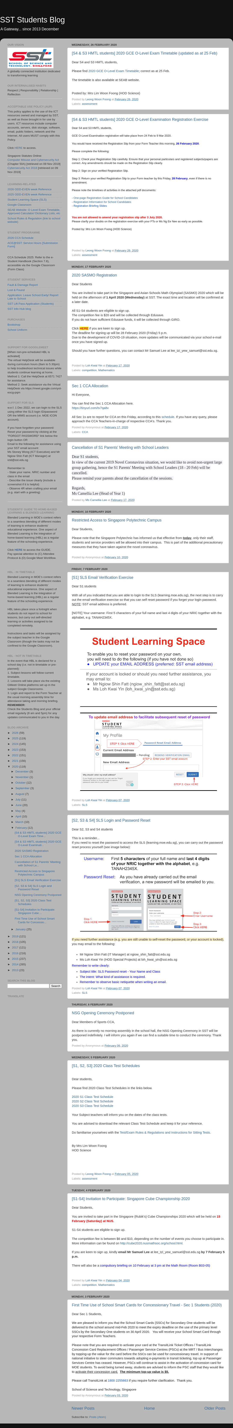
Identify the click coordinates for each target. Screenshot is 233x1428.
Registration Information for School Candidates (102, 202)
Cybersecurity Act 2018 (22, 168)
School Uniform (17, 329)
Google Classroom (19, 204)
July (18, 799)
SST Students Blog (32, 19)
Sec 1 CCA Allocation (90, 386)
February (21, 827)
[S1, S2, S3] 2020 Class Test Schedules (106, 1066)
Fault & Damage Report (22, 284)
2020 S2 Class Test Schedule (92, 1101)
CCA (85, 432)
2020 (15, 766)
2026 (15, 732)
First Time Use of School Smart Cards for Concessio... (35, 920)
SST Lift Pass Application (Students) (30, 303)
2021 (15, 760)
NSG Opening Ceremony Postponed (103, 1013)
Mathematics (106, 370)
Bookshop (13, 324)
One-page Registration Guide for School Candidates (106, 197)
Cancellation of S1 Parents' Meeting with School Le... (37, 863)
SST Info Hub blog (19, 308)
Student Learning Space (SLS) (27, 199)
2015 (15, 958)
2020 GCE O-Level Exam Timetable (113, 71)
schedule (168, 417)
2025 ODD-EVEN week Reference (29, 194)
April (18, 816)
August (20, 794)
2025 (15, 738)
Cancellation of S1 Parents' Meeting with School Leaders (120, 447)
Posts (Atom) (97, 1417)
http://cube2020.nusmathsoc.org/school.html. (151, 1243)
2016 (15, 953)
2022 (15, 755)
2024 (15, 744)
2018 (15, 942)
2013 (15, 970)
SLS (84, 804)
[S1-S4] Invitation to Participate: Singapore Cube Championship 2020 (131, 1199)
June (18, 805)
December (22, 771)
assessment (89, 103)
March (19, 822)
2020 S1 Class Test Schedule (92, 1097)
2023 (15, 749)
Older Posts (215, 1408)
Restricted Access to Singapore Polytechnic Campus (116, 520)
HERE (19, 147)
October (21, 782)
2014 (15, 964)
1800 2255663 (118, 1380)
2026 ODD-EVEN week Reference (29, 189)
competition (89, 370)
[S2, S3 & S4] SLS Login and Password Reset (111, 820)
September (22, 788)
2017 (15, 947)
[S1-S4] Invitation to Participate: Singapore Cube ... (35, 911)
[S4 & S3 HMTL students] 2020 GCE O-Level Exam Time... (38, 834)
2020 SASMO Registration (94, 275)
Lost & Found (16, 290)
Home (149, 1408)
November (22, 777)
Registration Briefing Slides (90, 205)
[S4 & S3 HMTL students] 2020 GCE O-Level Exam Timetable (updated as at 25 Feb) (144, 53)
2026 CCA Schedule (20, 237)
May (18, 810)
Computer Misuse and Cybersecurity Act (33, 159)
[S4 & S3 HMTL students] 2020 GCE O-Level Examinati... (38, 843)
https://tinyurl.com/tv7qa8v (90, 408)
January (21, 929)
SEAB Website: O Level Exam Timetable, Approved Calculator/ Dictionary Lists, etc (33, 211)
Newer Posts (83, 1408)
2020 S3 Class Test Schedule (92, 1106)
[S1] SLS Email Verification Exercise (102, 577)
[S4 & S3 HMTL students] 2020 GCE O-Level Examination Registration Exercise (140, 119)
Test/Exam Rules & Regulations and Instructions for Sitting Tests (165, 1132)
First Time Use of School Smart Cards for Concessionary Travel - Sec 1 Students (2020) (147, 1305)
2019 (15, 936)
